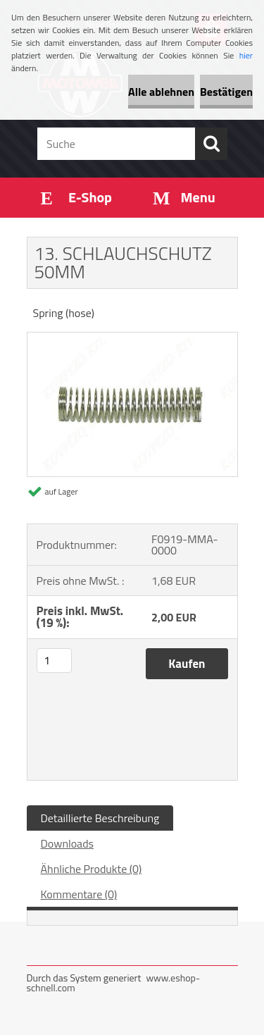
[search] (211, 144)
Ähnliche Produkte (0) (91, 868)
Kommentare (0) (79, 894)
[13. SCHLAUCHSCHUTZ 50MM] (132, 338)
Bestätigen (226, 91)
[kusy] (54, 660)
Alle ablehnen (161, 91)
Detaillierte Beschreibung (100, 818)
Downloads (67, 843)
